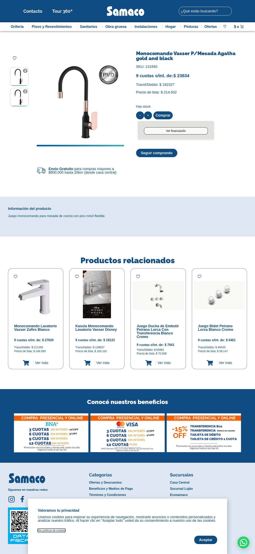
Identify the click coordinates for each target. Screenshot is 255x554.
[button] (10, 430)
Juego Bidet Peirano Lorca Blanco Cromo (215, 328)
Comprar (163, 115)
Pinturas (191, 27)
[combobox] (205, 11)
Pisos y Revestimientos (53, 27)
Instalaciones (147, 27)
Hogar (171, 27)
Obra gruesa (116, 27)
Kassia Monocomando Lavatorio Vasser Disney (96, 328)
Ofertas (210, 27)
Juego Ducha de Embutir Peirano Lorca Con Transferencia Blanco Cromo (158, 331)
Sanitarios (89, 27)
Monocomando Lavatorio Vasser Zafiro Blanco (35, 328)
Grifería (18, 27)
